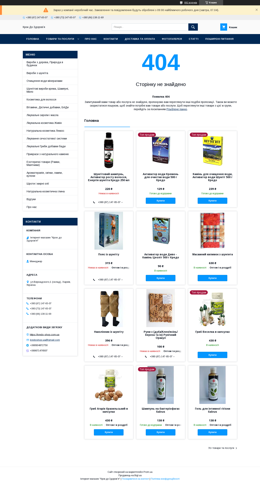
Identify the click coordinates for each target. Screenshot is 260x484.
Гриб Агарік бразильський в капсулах (109, 410)
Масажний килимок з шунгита (212, 254)
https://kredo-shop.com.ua (44, 334)
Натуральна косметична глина (46, 191)
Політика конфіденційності (165, 479)
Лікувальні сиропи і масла (42, 115)
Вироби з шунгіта (37, 73)
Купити (161, 200)
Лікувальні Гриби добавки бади (46, 146)
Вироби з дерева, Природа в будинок (45, 64)
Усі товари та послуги (221, 448)
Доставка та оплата (140, 38)
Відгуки (31, 199)
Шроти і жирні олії (38, 183)
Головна (32, 38)
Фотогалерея (172, 38)
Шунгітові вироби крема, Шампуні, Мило (48, 90)
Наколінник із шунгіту (109, 331)
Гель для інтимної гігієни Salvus (212, 410)
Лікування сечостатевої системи (47, 138)
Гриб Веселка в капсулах (212, 331)
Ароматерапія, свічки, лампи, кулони (45, 174)
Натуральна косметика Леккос (45, 130)
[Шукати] (193, 27)
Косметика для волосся (41, 99)
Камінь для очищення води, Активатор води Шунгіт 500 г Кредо (212, 177)
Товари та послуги (60, 38)
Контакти (111, 38)
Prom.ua (147, 472)
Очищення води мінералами (44, 80)
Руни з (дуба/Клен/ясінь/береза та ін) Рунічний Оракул (161, 334)
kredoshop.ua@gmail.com (45, 339)
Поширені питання (219, 38)
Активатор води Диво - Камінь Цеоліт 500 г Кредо (160, 256)
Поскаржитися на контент (135, 479)
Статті (193, 38)
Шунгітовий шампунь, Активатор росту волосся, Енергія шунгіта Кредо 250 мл (108, 177)
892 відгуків (190, 2)
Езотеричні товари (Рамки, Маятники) (43, 163)
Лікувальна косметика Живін (44, 122)
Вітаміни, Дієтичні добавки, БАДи (48, 107)
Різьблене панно (176, 109)
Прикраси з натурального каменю (48, 154)
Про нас (91, 38)
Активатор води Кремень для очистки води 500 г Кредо (160, 177)
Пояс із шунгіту (108, 254)
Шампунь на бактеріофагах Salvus (161, 410)
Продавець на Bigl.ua (130, 475)
